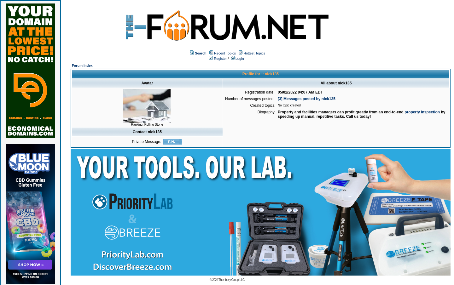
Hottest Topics (254, 53)
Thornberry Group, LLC (231, 280)
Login (237, 58)
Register (218, 58)
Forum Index (82, 65)
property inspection (422, 112)
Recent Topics (225, 53)
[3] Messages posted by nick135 (306, 99)
